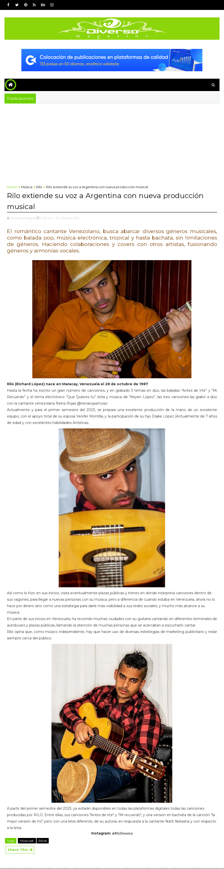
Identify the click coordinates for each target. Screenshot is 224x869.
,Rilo (76, 218)
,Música (66, 218)
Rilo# (43, 841)
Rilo (39, 188)
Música (26, 188)
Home (12, 188)
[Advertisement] (112, 145)
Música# (27, 841)
